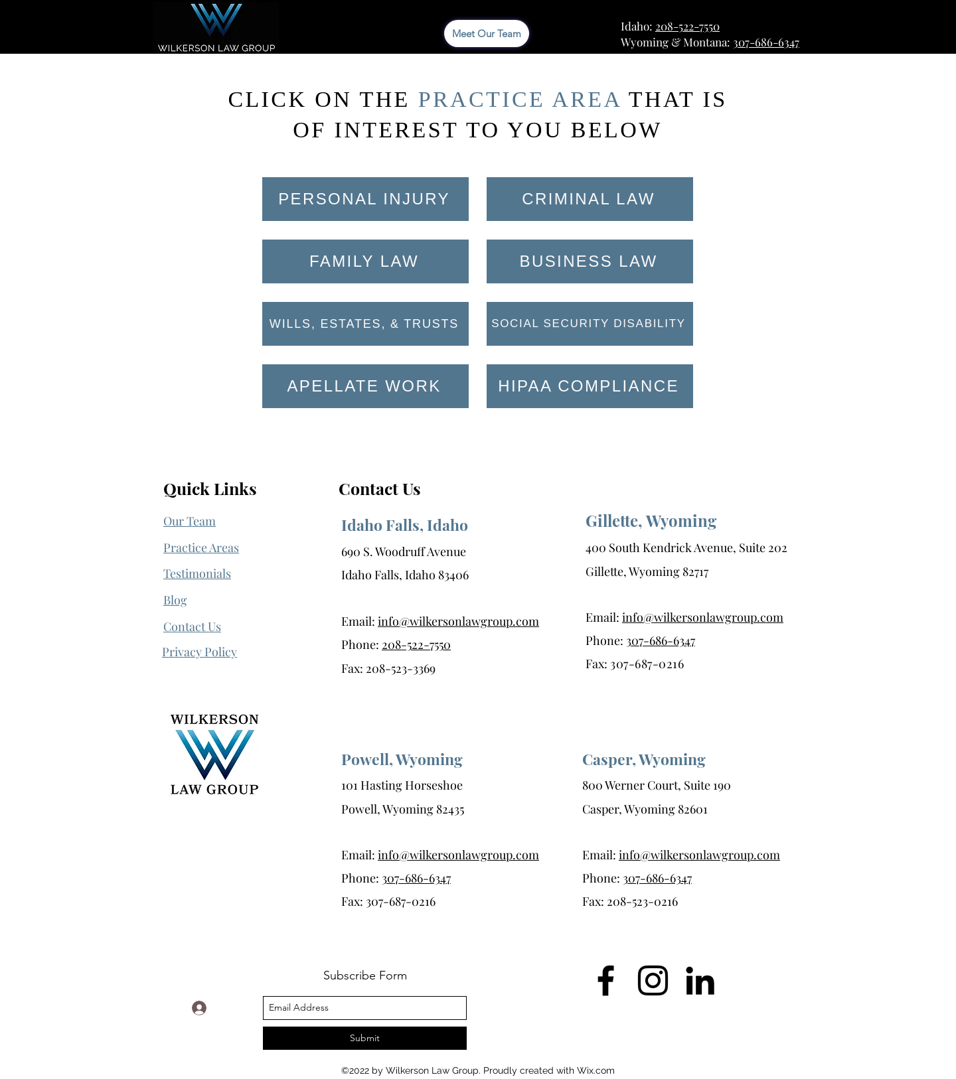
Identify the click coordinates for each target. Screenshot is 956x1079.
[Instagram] (653, 980)
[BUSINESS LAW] (590, 261)
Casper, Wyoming (644, 759)
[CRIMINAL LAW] (590, 199)
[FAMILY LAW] (365, 261)
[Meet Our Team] (486, 33)
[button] (199, 652)
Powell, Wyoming (402, 759)
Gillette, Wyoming (651, 520)
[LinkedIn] (700, 980)
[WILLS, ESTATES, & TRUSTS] (365, 324)
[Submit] (365, 1038)
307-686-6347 (766, 42)
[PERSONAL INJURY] (365, 199)
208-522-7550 (687, 26)
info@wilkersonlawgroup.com (458, 621)
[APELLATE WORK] (365, 386)
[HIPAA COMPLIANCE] (590, 386)
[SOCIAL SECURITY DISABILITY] (590, 324)
